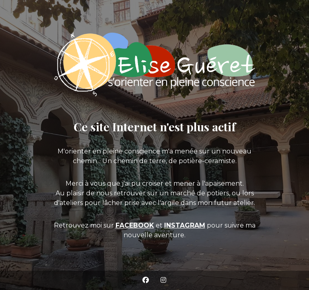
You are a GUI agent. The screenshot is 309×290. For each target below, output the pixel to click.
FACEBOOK (134, 225)
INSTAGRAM (184, 225)
